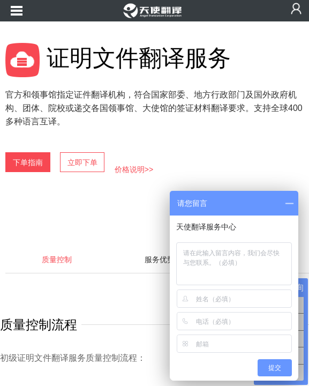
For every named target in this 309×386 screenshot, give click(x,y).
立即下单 (82, 162)
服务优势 (160, 259)
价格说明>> (134, 169)
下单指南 (28, 162)
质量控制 (57, 259)
